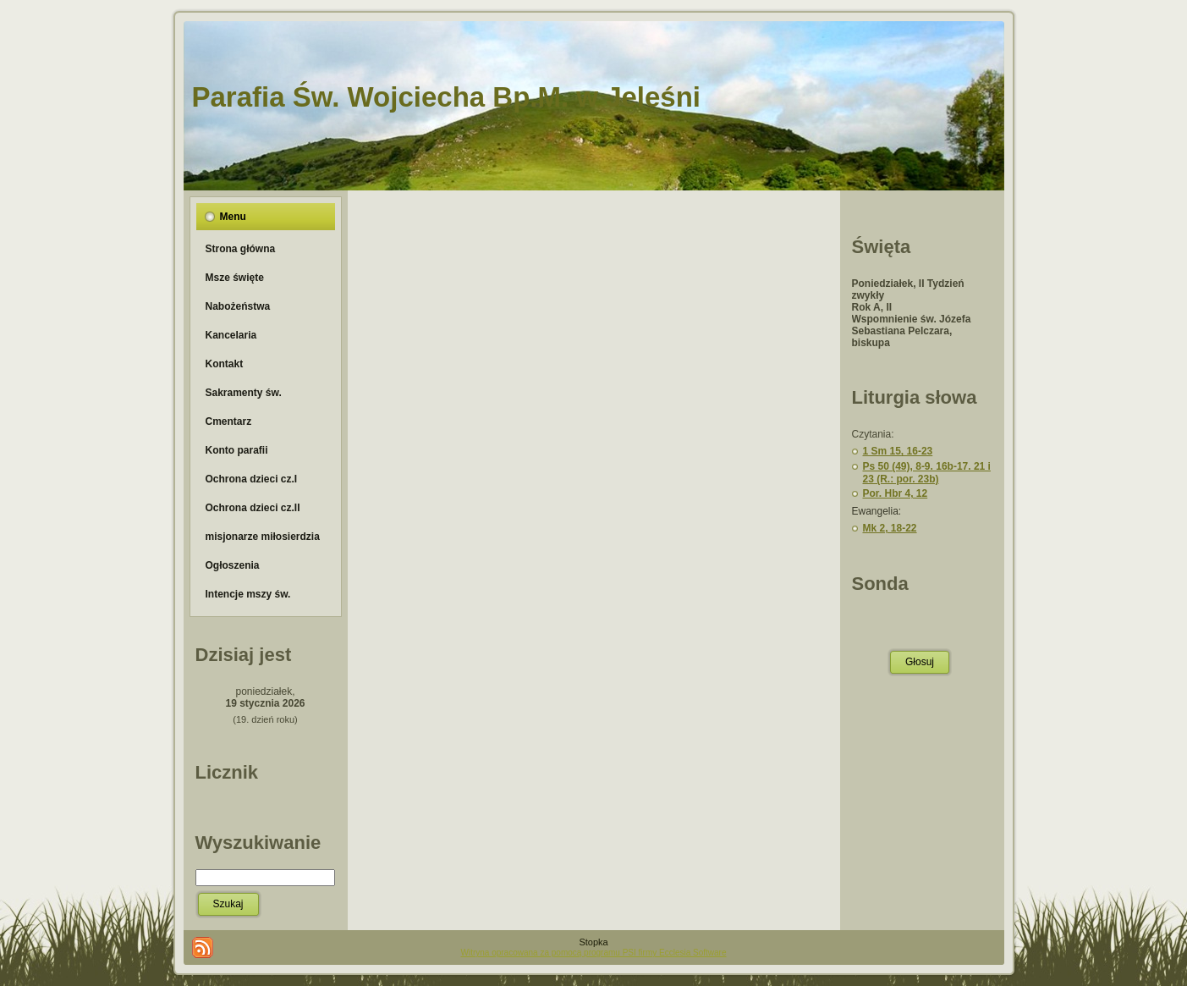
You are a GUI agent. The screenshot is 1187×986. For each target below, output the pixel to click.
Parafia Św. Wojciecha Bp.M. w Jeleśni (446, 97)
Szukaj (228, 904)
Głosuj (919, 662)
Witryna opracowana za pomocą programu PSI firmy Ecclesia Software (593, 952)
